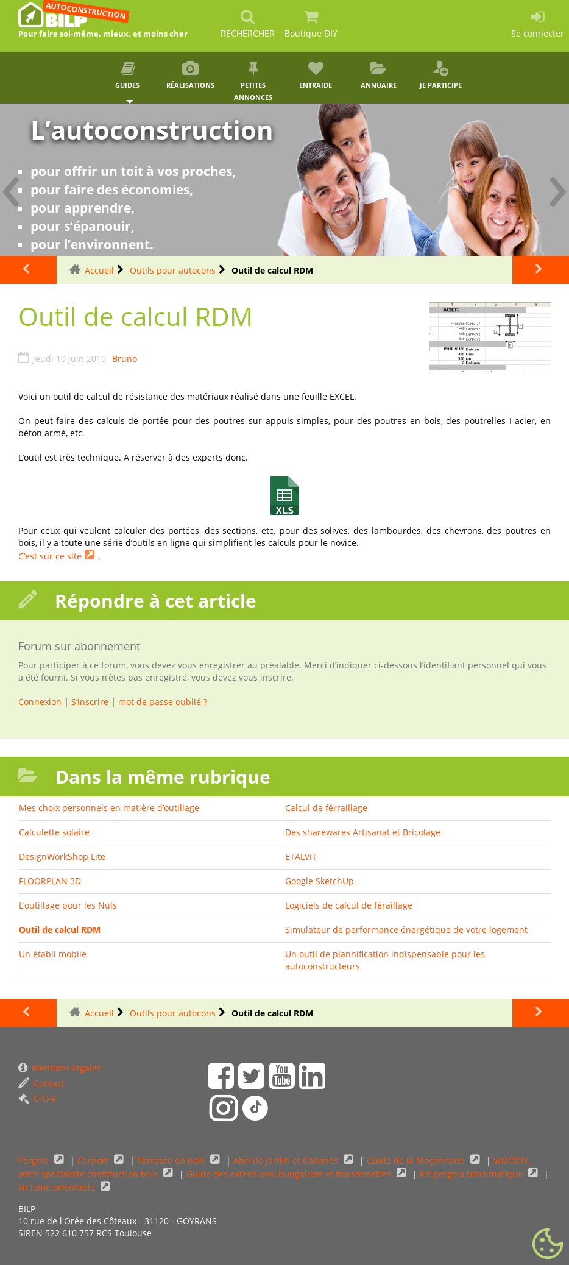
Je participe (440, 75)
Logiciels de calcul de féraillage (348, 905)
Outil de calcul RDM (60, 929)
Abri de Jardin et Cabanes (287, 1160)
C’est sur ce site (50, 556)
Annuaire (378, 75)
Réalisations (190, 75)
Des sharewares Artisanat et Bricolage (362, 832)
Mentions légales (59, 1068)
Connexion (40, 701)
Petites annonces (253, 81)
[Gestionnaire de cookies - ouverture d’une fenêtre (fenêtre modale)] (547, 1244)
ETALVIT (301, 856)
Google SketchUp (319, 881)
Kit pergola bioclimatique (472, 1174)
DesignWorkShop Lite (62, 856)
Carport (94, 1160)
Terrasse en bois (172, 1160)
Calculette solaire (54, 832)
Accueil (99, 270)
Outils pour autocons (173, 270)
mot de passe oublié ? (162, 701)
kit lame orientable (57, 1187)
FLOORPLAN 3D (50, 881)
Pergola (34, 1160)
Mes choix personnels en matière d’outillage (109, 807)
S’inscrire (89, 701)
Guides (128, 75)
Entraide (315, 75)
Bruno (124, 358)
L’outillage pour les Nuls (68, 905)
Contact (41, 1083)
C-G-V (37, 1098)
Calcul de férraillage (326, 807)
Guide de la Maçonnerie (417, 1160)
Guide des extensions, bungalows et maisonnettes (290, 1174)
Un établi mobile (53, 954)
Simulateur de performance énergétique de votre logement (406, 929)
